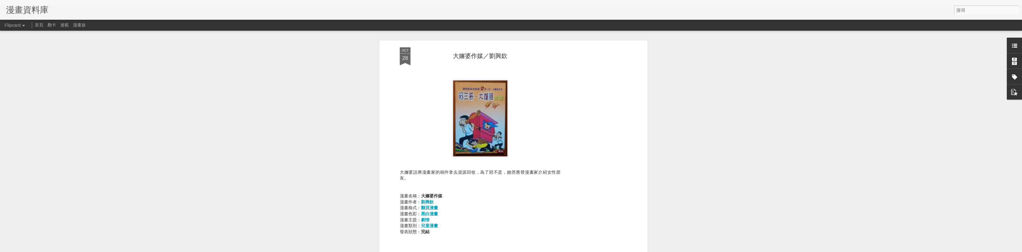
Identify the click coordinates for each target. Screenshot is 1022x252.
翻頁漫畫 (429, 207)
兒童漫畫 (429, 225)
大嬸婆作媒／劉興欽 (480, 56)
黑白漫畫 (429, 213)
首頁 (39, 24)
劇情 (425, 219)
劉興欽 (427, 201)
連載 (64, 24)
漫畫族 (79, 24)
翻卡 (52, 24)
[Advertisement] (593, 143)
